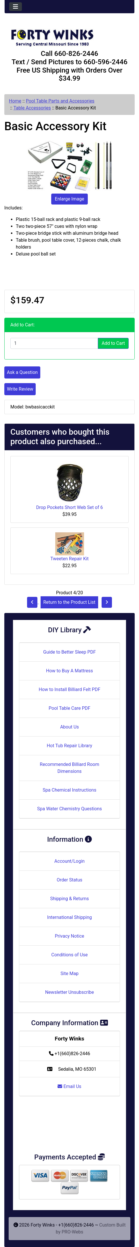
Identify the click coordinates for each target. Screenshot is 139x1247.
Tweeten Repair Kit (69, 558)
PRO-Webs (72, 1232)
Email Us (69, 1086)
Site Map (69, 973)
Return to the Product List (69, 602)
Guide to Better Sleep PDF (69, 652)
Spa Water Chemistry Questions (69, 808)
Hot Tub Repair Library (69, 745)
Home (15, 101)
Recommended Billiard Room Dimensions (69, 768)
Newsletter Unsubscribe (69, 992)
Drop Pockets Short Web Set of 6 (69, 507)
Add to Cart (113, 343)
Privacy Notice (69, 936)
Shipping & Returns (69, 898)
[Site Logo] (69, 35)
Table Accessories (32, 108)
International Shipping (69, 917)
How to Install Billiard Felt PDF (69, 689)
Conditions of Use (69, 955)
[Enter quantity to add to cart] (54, 343)
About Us (69, 727)
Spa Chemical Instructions (69, 790)
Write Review (20, 389)
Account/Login (69, 861)
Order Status (69, 880)
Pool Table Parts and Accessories (60, 101)
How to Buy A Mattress (69, 670)
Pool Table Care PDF (69, 708)
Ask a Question (22, 372)
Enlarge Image (69, 199)
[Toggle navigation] (15, 6)
